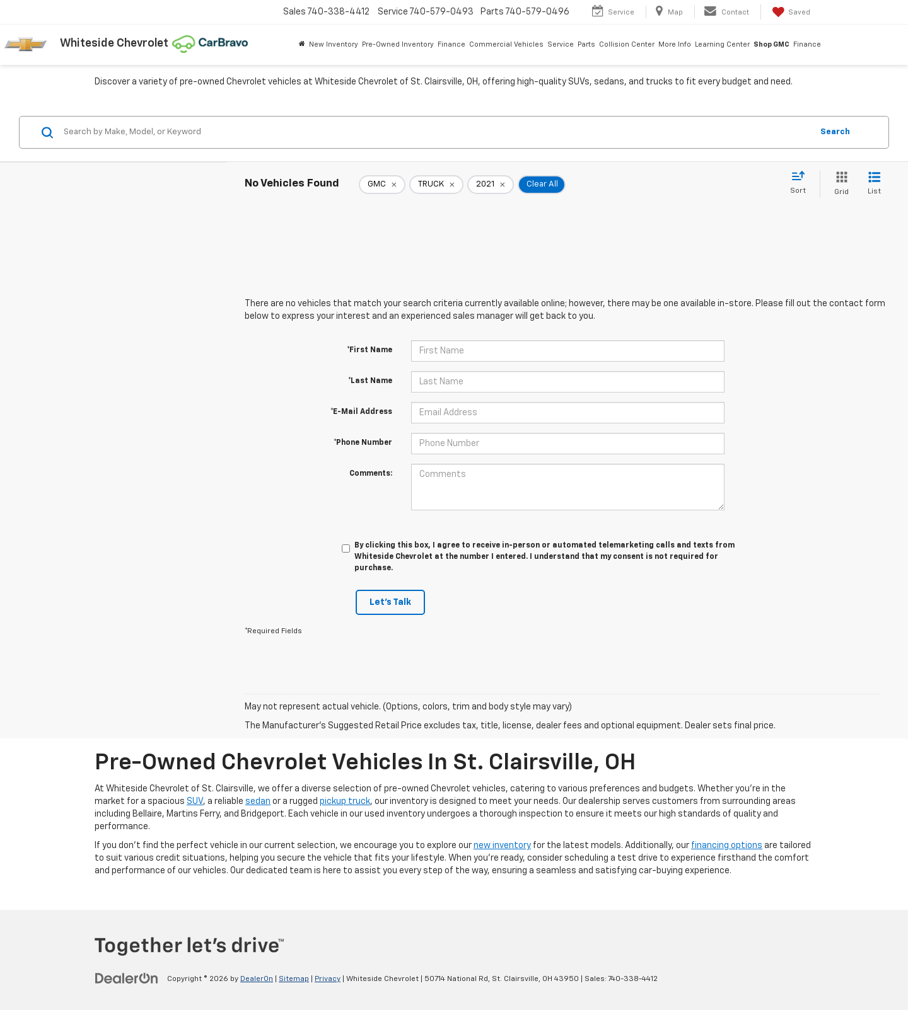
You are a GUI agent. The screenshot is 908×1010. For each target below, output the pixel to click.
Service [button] (560, 44)
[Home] (302, 45)
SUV (195, 801)
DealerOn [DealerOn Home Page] (256, 979)
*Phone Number (363, 443)
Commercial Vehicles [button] (506, 44)
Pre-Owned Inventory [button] (398, 44)
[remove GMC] (382, 184)
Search (835, 132)
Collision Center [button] (627, 44)
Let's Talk (390, 602)
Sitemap (294, 979)
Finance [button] (451, 44)
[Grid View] (839, 184)
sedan (258, 801)
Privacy (327, 979)
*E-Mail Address (361, 412)
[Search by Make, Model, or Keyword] (436, 132)
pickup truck (345, 801)
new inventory (502, 845)
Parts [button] (586, 44)
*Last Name (370, 381)
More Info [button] (674, 44)
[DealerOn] (127, 978)
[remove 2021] (490, 184)
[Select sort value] (802, 183)
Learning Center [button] (722, 44)
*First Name (369, 350)
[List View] (874, 184)
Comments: (370, 474)
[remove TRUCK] (436, 184)
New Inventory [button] (333, 44)
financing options (726, 845)
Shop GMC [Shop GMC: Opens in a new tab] (771, 44)
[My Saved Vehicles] (790, 12)
